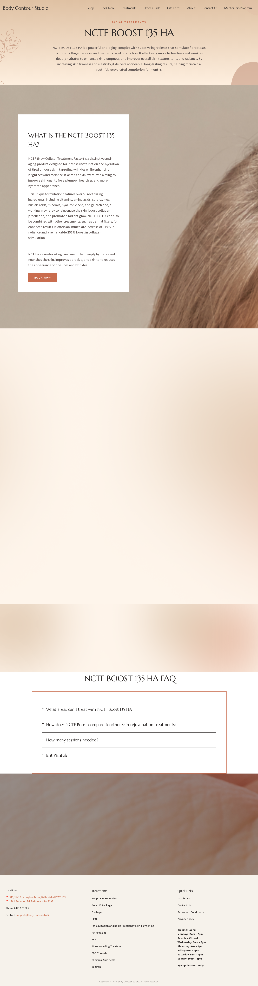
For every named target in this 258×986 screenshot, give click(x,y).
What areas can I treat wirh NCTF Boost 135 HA (89, 709)
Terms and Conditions (190, 912)
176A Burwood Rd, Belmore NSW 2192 (31, 901)
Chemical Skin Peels (103, 960)
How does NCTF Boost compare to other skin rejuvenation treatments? (111, 724)
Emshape (96, 912)
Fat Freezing (99, 933)
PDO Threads (99, 953)
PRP (93, 939)
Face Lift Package (101, 905)
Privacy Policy (185, 919)
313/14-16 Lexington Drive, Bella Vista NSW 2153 (37, 897)
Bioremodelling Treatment (107, 946)
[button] (129, 709)
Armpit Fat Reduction (104, 898)
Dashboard (183, 898)
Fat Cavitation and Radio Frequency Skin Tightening (122, 926)
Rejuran (96, 967)
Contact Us (184, 905)
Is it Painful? (57, 755)
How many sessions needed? (72, 740)
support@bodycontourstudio (33, 915)
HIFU (94, 919)
